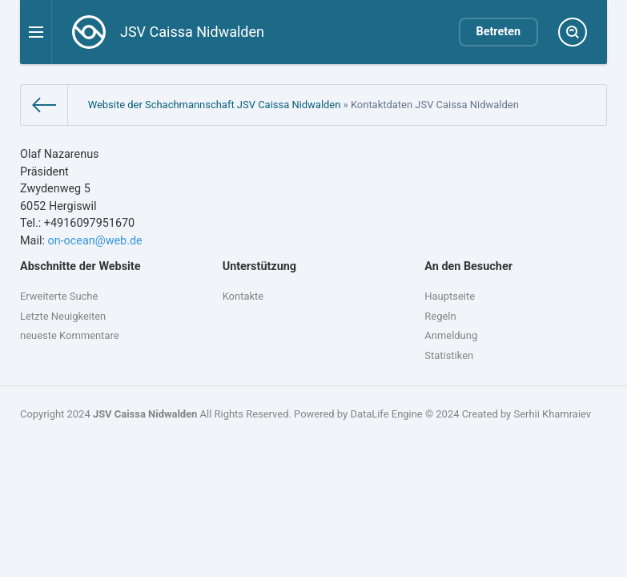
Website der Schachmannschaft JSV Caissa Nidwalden (214, 105)
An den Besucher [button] (468, 266)
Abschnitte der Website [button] (80, 266)
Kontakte (243, 296)
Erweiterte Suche (59, 296)
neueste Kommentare (69, 335)
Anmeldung (450, 335)
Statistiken (448, 355)
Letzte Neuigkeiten (63, 316)
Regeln (440, 316)
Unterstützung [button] (259, 266)
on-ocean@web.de (94, 241)
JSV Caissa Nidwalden (145, 414)
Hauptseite (449, 296)
